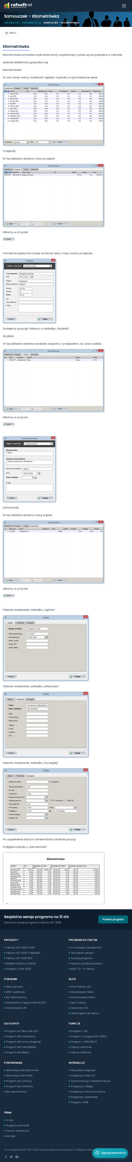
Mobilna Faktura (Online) (21, 963)
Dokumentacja (31, 22)
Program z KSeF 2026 (18, 969)
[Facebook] (6, 1157)
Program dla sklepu (17, 1052)
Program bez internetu (19, 1086)
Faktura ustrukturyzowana (86, 963)
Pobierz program (113, 919)
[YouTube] (17, 1157)
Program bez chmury (19, 1081)
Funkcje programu (82, 958)
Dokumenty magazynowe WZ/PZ (26, 1002)
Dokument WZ (79, 1008)
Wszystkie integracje (83, 1070)
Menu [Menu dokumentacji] (10, 33)
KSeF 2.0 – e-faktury (83, 969)
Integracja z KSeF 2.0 (83, 1075)
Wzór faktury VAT (81, 986)
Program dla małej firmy (20, 1036)
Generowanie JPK (16, 1008)
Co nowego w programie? (86, 947)
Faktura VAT (12, 22)
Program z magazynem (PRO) (89, 1036)
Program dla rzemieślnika (21, 1047)
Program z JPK (79, 1031)
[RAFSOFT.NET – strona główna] (18, 6)
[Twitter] (11, 1157)
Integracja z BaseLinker (84, 1097)
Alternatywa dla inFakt (19, 1075)
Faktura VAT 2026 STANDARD (23, 953)
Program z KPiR (79, 1102)
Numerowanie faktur (83, 997)
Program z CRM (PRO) (84, 1041)
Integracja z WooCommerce (88, 1091)
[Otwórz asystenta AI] (110, 1153)
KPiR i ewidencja (15, 992)
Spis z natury (78, 1002)
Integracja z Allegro (82, 1086)
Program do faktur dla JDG (22, 1031)
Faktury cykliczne (81, 1052)
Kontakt (10, 1136)
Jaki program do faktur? (85, 1013)
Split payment (14, 986)
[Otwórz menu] (124, 6)
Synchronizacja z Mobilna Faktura (91, 1081)
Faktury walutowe (81, 1047)
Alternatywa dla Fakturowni (22, 1070)
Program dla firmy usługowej (23, 1041)
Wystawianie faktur (82, 992)
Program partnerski (17, 1125)
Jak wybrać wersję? (82, 953)
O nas (9, 1120)
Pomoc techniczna (17, 1130)
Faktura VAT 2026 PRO (19, 958)
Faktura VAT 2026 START (20, 947)
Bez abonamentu (16, 997)
